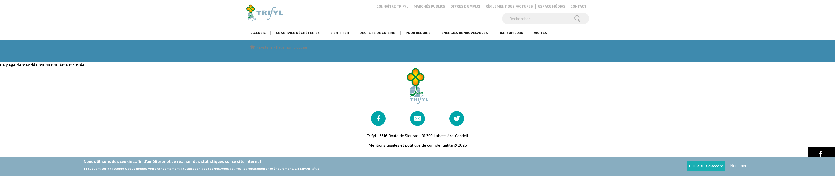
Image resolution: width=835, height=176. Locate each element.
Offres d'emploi (465, 6)
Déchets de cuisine (377, 33)
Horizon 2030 (510, 33)
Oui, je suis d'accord (706, 167)
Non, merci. (740, 167)
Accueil (258, 33)
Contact (578, 6)
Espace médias (551, 6)
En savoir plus (307, 169)
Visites (540, 33)
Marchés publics (429, 6)
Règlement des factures (509, 6)
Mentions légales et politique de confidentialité (410, 145)
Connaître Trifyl (392, 6)
